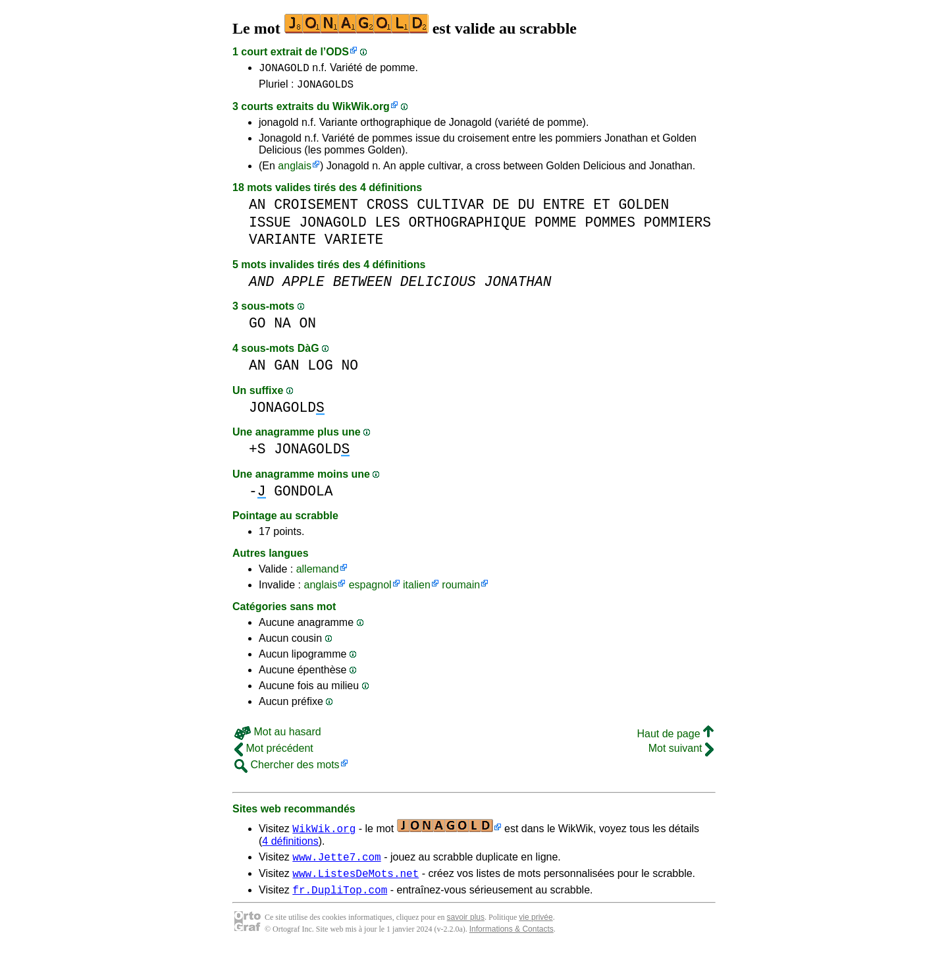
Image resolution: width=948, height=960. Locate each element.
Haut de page (675, 737)
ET (601, 208)
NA (282, 327)
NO (349, 369)
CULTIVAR (450, 208)
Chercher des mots (287, 768)
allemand (317, 573)
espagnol (370, 588)
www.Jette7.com (336, 862)
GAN (286, 369)
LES (387, 226)
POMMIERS (677, 226)
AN (257, 208)
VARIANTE (282, 243)
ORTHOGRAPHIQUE (467, 226)
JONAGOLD (284, 69)
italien (417, 588)
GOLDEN (644, 208)
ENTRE (564, 208)
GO (257, 327)
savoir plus (466, 927)
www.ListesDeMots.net (355, 881)
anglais (294, 169)
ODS (337, 51)
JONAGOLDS (325, 87)
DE (501, 208)
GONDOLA (303, 495)
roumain (461, 588)
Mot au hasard (277, 735)
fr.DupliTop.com (339, 899)
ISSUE (270, 226)
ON (308, 327)
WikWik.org (361, 110)
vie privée (535, 927)
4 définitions (290, 845)
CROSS (388, 208)
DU (526, 208)
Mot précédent (273, 752)
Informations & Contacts (511, 939)
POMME (556, 226)
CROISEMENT (316, 208)
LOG (319, 369)
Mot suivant (681, 752)
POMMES (610, 226)
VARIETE (354, 243)
